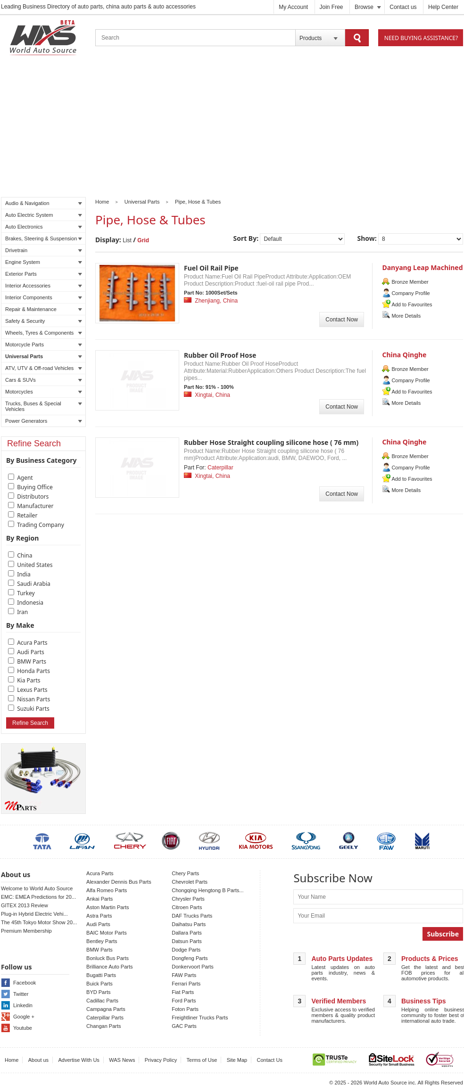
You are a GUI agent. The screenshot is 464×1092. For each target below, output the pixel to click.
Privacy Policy (161, 1060)
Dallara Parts (187, 933)
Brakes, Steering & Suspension (43, 238)
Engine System (43, 262)
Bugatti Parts (101, 975)
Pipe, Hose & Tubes (198, 202)
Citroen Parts (187, 907)
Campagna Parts (105, 1009)
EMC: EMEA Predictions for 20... (38, 897)
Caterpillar (220, 467)
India (24, 574)
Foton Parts (185, 1009)
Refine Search (30, 723)
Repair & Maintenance (43, 309)
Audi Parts (30, 652)
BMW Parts (31, 661)
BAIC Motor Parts (106, 933)
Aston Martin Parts (107, 907)
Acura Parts (32, 643)
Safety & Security (43, 321)
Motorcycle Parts (43, 344)
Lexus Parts (32, 690)
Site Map (237, 1060)
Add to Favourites (411, 304)
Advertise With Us (78, 1060)
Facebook (24, 982)
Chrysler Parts (188, 899)
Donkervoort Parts (193, 966)
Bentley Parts (101, 941)
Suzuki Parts (33, 709)
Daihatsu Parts (189, 924)
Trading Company (40, 525)
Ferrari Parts (186, 983)
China (24, 555)
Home (102, 202)
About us (38, 1060)
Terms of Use (202, 1060)
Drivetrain (43, 250)
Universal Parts (43, 356)
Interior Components (43, 297)
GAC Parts (184, 1026)
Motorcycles (43, 391)
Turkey (26, 593)
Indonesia (30, 603)
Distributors (33, 497)
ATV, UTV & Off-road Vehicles (43, 368)
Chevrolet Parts (189, 882)
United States (34, 565)
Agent (25, 478)
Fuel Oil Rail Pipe (211, 267)
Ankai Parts (99, 899)
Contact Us (269, 1060)
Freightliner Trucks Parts (200, 1017)
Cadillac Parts (102, 1000)
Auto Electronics (43, 227)
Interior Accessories (43, 285)
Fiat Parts (183, 992)
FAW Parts (184, 975)
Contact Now (341, 319)
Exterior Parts (43, 274)
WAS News (122, 1060)
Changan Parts (103, 1026)
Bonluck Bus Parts (107, 958)
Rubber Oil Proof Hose (220, 355)
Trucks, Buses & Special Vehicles (43, 406)
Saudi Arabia (33, 584)
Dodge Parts (186, 949)
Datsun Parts (187, 941)
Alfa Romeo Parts (106, 890)
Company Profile (410, 293)
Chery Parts (185, 873)
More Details (406, 316)
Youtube (22, 1028)
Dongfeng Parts (189, 958)
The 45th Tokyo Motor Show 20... (39, 922)
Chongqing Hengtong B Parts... (207, 890)
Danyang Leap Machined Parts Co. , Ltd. (422, 272)
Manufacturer (35, 506)
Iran (22, 612)
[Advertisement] (232, 128)
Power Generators (43, 421)
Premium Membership (26, 931)
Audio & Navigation (43, 203)
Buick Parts (99, 983)
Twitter (20, 994)
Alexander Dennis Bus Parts (118, 882)
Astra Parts (99, 916)
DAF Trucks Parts (192, 916)
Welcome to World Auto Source (37, 888)
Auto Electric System (43, 215)
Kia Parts (28, 680)
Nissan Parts (33, 699)
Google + (23, 1016)
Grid (143, 240)
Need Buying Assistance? (421, 38)
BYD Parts (98, 992)
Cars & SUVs (43, 380)
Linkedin (23, 1005)
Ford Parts (184, 1000)
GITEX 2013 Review (24, 905)
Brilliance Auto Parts (109, 966)
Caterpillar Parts (105, 1017)
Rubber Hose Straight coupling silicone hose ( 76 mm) (271, 442)
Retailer (27, 515)
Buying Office (35, 487)
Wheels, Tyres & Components (43, 333)
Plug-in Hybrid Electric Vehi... (34, 914)
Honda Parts (33, 671)
